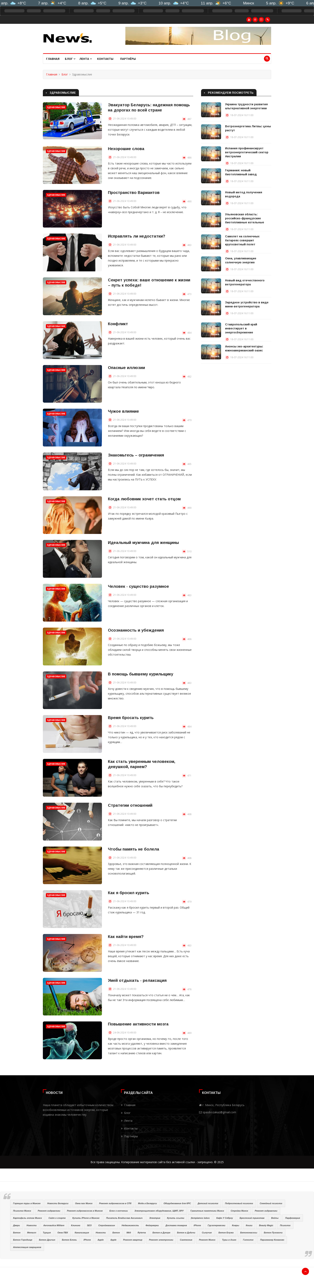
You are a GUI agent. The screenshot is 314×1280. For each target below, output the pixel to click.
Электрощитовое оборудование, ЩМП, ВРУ (159, 1211)
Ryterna (142, 1232)
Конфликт (118, 324)
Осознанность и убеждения (136, 630)
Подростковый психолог (239, 1203)
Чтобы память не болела (133, 849)
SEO (89, 1225)
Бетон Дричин (47, 1240)
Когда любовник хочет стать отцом (144, 499)
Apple (101, 1240)
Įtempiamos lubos (200, 1218)
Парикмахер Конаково (272, 1240)
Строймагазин (106, 1225)
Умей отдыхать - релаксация (137, 980)
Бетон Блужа (225, 1232)
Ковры (235, 1225)
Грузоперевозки (216, 1225)
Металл (31, 1232)
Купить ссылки (175, 1218)
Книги (249, 1225)
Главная (52, 59)
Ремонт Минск (207, 1240)
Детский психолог (208, 1203)
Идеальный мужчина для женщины (143, 542)
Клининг (75, 1225)
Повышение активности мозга (138, 1024)
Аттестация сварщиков (27, 1247)
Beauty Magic (266, 1225)
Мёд (129, 1232)
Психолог (285, 1225)
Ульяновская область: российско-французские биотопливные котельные (244, 218)
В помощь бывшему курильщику (140, 674)
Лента (85, 59)
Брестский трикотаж (252, 1218)
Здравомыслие (56, 107)
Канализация (82, 1232)
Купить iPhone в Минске (85, 1218)
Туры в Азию (229, 1240)
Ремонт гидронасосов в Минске (85, 1211)
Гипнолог (248, 1240)
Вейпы (275, 1218)
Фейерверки (152, 1225)
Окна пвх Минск (84, 1203)
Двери (16, 1225)
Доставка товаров (176, 1225)
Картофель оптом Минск (27, 1218)
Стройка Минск (239, 1211)
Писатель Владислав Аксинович (124, 1218)
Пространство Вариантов (134, 192)
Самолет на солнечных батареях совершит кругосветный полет (242, 240)
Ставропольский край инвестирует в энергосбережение (241, 328)
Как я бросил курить (128, 893)
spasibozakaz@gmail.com (219, 1112)
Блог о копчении (118, 1211)
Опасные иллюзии (126, 367)
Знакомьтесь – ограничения (136, 455)
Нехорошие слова (126, 148)
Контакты (105, 59)
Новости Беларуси (57, 1203)
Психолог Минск (22, 1211)
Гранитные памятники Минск (207, 1211)
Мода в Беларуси (147, 1203)
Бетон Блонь (69, 1240)
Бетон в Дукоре (161, 1232)
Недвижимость (130, 1225)
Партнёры (128, 59)
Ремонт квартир (132, 1240)
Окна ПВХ (62, 1232)
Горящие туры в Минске (26, 1203)
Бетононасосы (248, 1232)
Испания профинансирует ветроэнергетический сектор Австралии (246, 152)
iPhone (197, 1225)
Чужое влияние (123, 411)
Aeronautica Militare (53, 1225)
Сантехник (186, 1240)
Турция (47, 1232)
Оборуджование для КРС (177, 1203)
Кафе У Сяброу (224, 1218)
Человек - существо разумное (138, 586)
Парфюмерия (292, 1218)
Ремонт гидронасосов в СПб (115, 1203)
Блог (70, 59)
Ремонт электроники (161, 1240)
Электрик (154, 1218)
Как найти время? (126, 936)
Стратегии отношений (130, 805)
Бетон (16, 1232)
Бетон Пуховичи (273, 1232)
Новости (31, 1225)
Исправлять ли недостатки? (136, 236)
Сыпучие (207, 1232)
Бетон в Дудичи (186, 1232)
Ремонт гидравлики (49, 1211)
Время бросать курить (131, 717)
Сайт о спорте (57, 1218)
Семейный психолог (271, 1203)
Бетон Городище (22, 1240)
